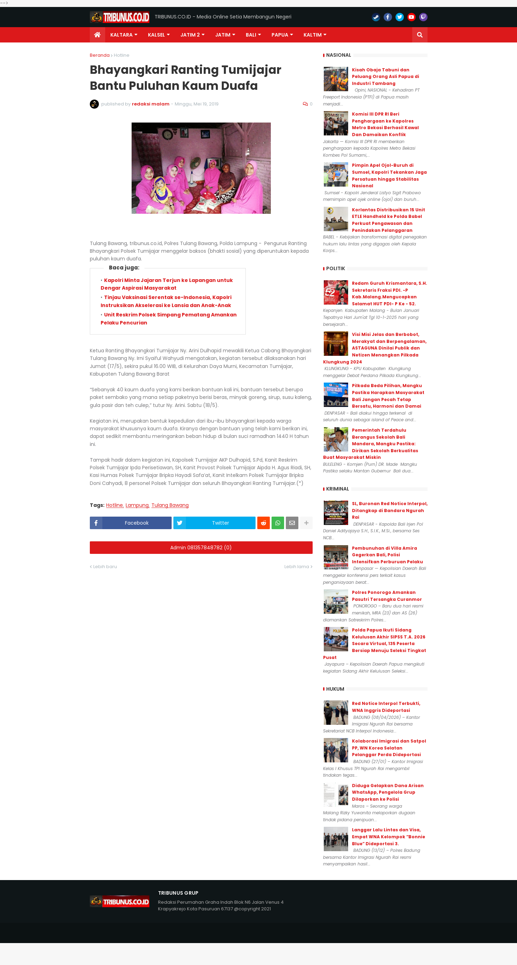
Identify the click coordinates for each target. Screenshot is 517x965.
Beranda (100, 55)
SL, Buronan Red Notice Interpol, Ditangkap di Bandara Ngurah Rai (390, 510)
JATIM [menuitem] (222, 34)
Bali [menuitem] (251, 34)
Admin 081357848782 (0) (201, 547)
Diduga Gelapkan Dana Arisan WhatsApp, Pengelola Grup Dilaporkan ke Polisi (388, 792)
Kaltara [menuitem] (121, 34)
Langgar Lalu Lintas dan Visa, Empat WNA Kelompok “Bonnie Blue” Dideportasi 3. (388, 836)
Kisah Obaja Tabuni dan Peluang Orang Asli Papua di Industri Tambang (385, 76)
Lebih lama (296, 566)
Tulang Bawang (170, 505)
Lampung (137, 505)
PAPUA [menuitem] (280, 34)
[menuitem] (97, 34)
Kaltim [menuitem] (313, 34)
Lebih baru (105, 566)
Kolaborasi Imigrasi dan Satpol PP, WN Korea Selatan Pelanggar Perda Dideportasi (389, 748)
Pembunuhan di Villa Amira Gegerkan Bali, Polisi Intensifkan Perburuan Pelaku (387, 555)
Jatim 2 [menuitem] (190, 34)
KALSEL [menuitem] (156, 34)
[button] (420, 34)
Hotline (122, 55)
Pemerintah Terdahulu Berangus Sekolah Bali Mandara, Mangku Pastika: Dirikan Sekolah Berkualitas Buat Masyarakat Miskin (370, 443)
